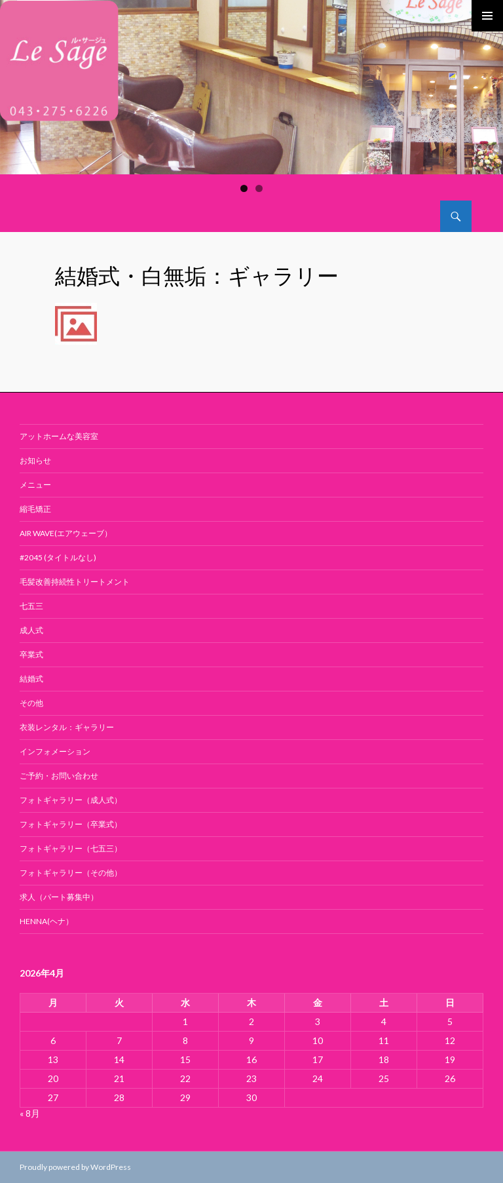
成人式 (31, 630)
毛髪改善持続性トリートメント (75, 582)
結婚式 (31, 679)
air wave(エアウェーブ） (66, 533)
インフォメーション (55, 751)
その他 (31, 703)
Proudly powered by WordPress (75, 1167)
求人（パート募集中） (59, 897)
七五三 (31, 606)
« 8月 (30, 1113)
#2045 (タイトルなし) (58, 557)
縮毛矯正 (35, 509)
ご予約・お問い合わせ (59, 776)
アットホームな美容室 (59, 436)
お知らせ (35, 460)
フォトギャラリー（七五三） (71, 848)
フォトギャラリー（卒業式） (71, 824)
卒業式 (31, 654)
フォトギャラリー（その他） (71, 873)
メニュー (35, 485)
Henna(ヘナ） (46, 921)
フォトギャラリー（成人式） (71, 800)
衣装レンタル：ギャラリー (67, 727)
